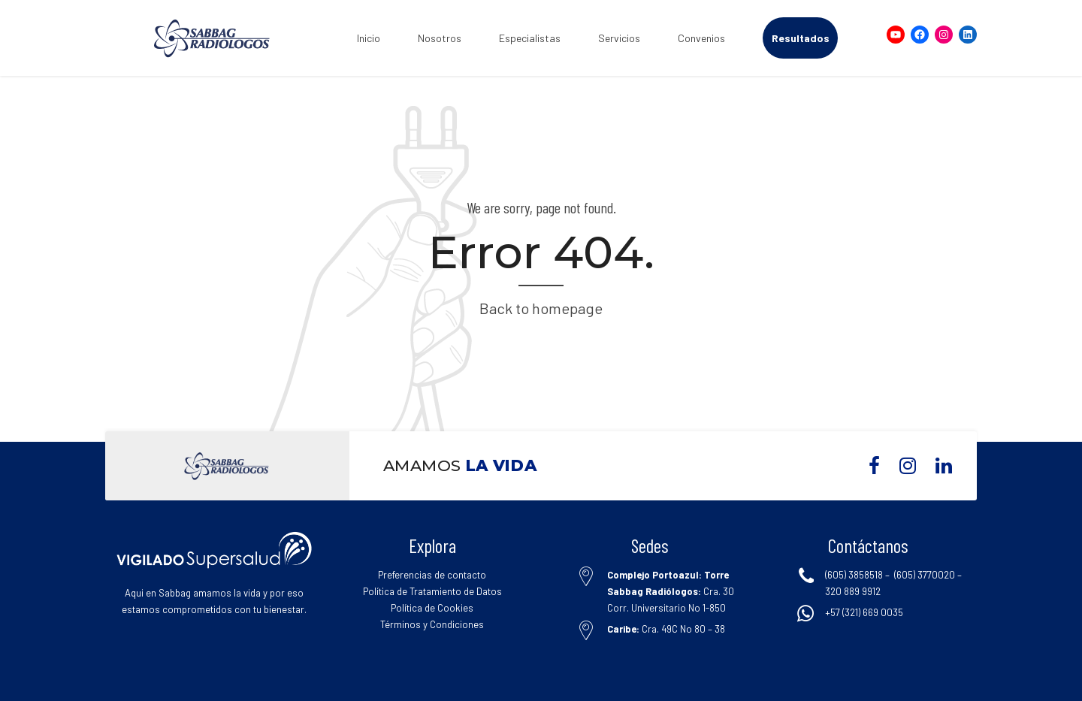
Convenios (701, 38)
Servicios (619, 38)
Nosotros (439, 38)
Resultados (801, 38)
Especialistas (530, 38)
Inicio (368, 38)
